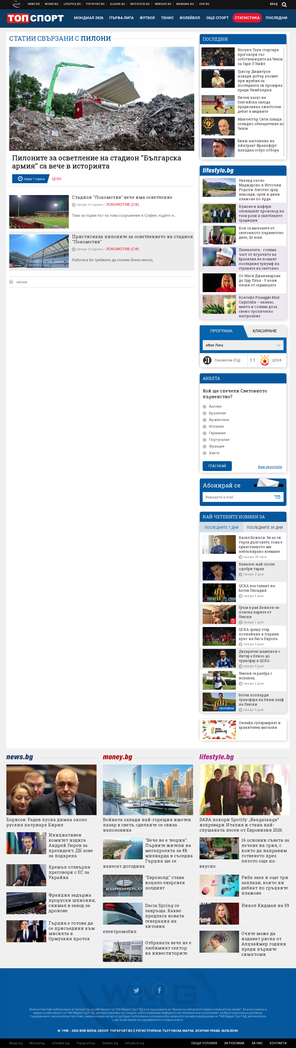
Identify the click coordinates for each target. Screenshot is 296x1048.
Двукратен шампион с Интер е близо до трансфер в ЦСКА (259, 656)
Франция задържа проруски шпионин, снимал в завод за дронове (72, 902)
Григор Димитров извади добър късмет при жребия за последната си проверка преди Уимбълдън (260, 80)
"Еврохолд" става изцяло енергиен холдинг (165, 882)
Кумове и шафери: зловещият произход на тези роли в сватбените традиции (261, 213)
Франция (213, 446)
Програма (221, 331)
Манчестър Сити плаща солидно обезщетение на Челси (261, 124)
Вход (274, 4)
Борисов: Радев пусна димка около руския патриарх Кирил (46, 822)
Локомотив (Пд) (220, 360)
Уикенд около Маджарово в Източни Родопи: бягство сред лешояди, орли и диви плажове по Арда (260, 189)
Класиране (265, 331)
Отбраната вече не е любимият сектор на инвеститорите (168, 948)
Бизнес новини (51, 4)
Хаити (211, 453)
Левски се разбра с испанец (255, 675)
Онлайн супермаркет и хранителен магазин (260, 725)
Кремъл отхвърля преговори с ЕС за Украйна (69, 872)
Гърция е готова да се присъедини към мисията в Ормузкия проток (72, 930)
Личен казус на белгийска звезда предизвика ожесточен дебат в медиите (259, 104)
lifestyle (218, 170)
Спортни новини (95, 4)
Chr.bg (204, 4)
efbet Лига (214, 345)
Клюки (72, 4)
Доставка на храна (117, 4)
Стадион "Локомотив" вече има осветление (122, 197)
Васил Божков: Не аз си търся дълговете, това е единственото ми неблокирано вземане (260, 544)
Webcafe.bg (163, 4)
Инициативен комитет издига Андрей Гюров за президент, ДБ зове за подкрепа (71, 845)
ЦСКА (56, 179)
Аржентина (216, 420)
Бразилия (214, 413)
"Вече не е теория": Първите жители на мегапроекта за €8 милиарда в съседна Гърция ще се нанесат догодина (148, 853)
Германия (214, 433)
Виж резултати (270, 467)
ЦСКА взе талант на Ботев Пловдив (257, 588)
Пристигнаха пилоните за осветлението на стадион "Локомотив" (132, 239)
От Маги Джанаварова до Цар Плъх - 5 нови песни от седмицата (259, 280)
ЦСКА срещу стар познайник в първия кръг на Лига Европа (259, 634)
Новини (34, 4)
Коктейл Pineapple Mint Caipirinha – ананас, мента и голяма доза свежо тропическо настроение (259, 306)
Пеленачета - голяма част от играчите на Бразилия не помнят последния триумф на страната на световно (259, 258)
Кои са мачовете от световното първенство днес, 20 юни (261, 233)
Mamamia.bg (185, 4)
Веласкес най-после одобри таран (257, 566)
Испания (213, 426)
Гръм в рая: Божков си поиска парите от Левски (259, 612)
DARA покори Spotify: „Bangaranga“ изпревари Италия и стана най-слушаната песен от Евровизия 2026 (240, 825)
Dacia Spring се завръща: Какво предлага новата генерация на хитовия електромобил (143, 918)
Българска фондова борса (140, 4)
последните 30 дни (265, 528)
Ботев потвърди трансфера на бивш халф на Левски (261, 699)
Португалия (216, 439)
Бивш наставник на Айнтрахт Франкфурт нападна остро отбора (258, 145)
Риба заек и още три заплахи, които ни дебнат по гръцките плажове (264, 885)
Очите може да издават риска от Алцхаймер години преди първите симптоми (263, 944)
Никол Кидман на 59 (265, 905)
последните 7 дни (221, 528)
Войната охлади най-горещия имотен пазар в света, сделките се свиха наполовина (147, 825)
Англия (212, 406)
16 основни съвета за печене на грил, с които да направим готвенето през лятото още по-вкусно (244, 853)
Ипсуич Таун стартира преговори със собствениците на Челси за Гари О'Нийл (260, 56)
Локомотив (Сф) (122, 204)
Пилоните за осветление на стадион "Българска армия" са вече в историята (96, 162)
